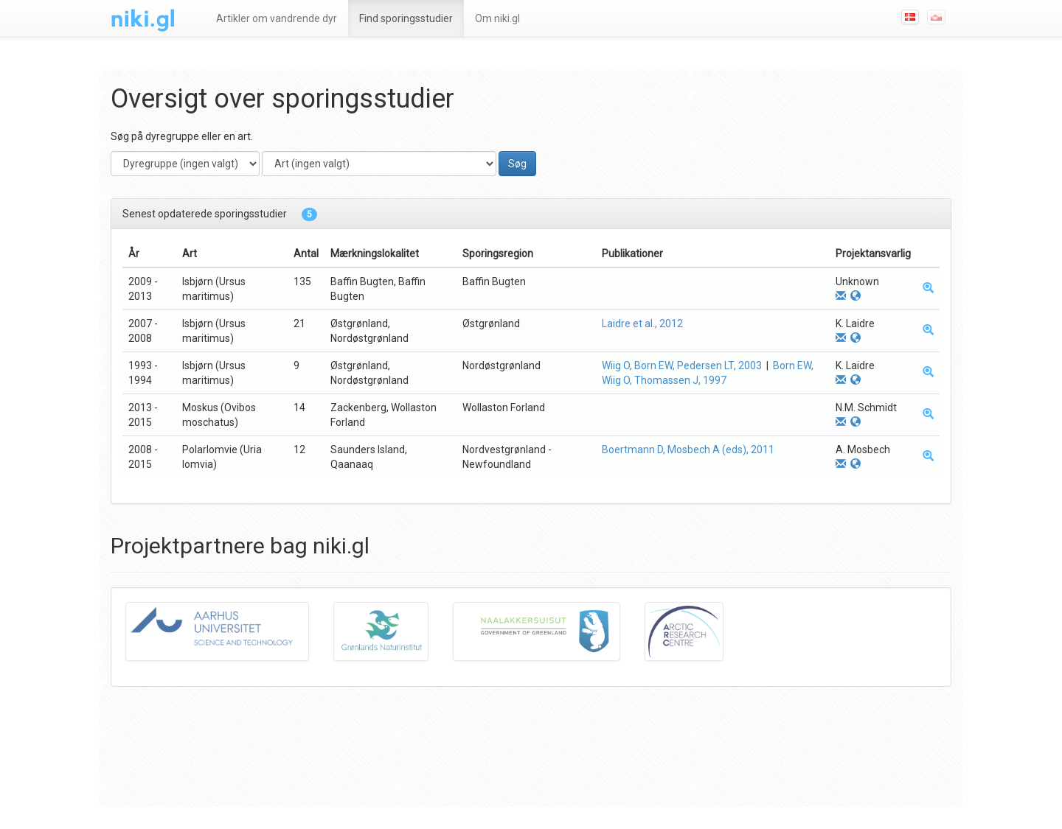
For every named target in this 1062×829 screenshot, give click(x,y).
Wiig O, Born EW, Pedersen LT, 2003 (682, 365)
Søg (517, 163)
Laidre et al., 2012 (642, 323)
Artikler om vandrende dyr (276, 18)
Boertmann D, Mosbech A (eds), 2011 (688, 449)
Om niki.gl (497, 18)
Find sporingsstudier (406, 18)
